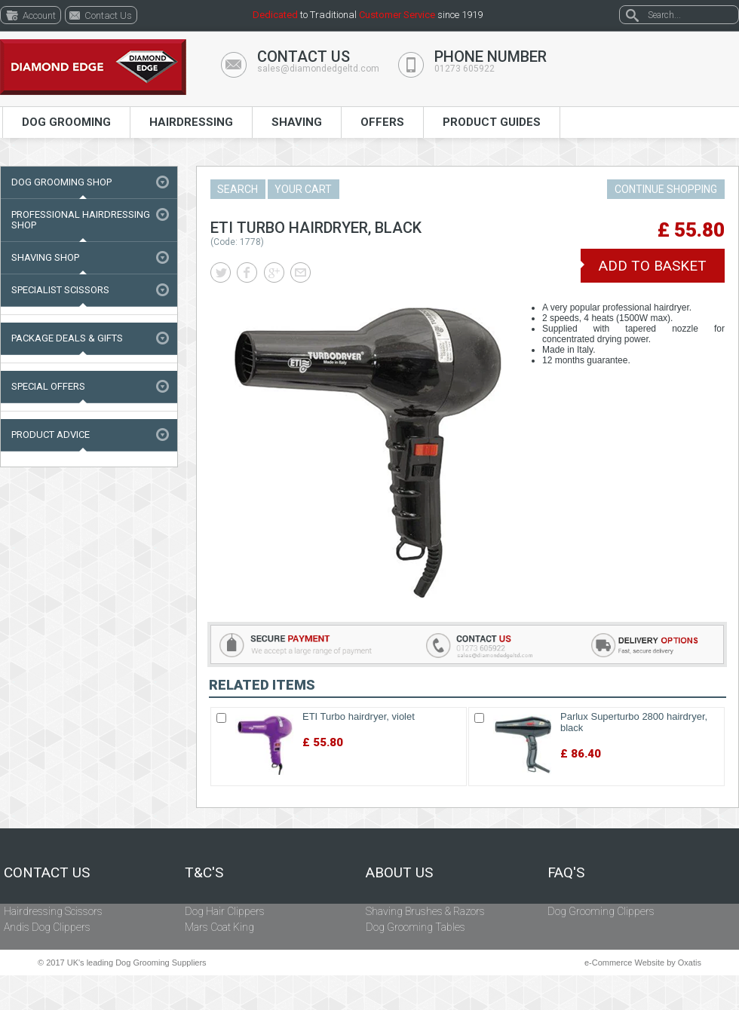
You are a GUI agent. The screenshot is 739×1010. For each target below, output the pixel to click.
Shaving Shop (45, 257)
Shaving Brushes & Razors (425, 911)
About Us (399, 872)
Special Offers (48, 386)
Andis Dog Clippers (47, 927)
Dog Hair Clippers (225, 911)
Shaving (296, 122)
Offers (382, 122)
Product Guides (492, 122)
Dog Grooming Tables (415, 927)
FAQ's (565, 872)
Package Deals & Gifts (67, 338)
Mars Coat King (219, 927)
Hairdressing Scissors (53, 911)
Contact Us (47, 872)
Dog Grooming (66, 122)
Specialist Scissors (60, 289)
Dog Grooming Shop (61, 182)
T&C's (204, 872)
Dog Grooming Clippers (601, 911)
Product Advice (50, 434)
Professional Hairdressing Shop (80, 220)
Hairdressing (191, 122)
